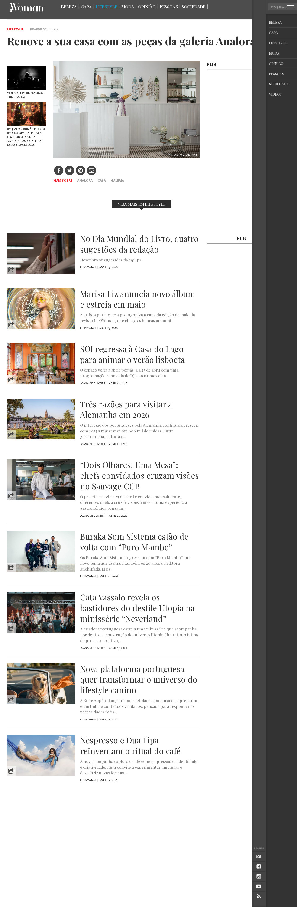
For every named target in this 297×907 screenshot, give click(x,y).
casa (102, 180)
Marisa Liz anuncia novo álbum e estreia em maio (137, 299)
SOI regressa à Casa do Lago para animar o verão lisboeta (132, 354)
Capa (86, 7)
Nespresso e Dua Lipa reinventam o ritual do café (130, 745)
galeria (117, 180)
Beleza (69, 7)
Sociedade (194, 7)
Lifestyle (106, 7)
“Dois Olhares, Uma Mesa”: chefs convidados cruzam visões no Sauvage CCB (139, 475)
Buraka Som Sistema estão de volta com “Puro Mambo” (134, 541)
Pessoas (169, 7)
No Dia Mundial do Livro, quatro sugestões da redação (139, 244)
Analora (85, 180)
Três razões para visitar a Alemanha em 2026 (126, 409)
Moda (127, 7)
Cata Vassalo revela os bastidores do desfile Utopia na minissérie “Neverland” (137, 608)
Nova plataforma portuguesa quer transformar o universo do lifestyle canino (138, 679)
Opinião (147, 7)
